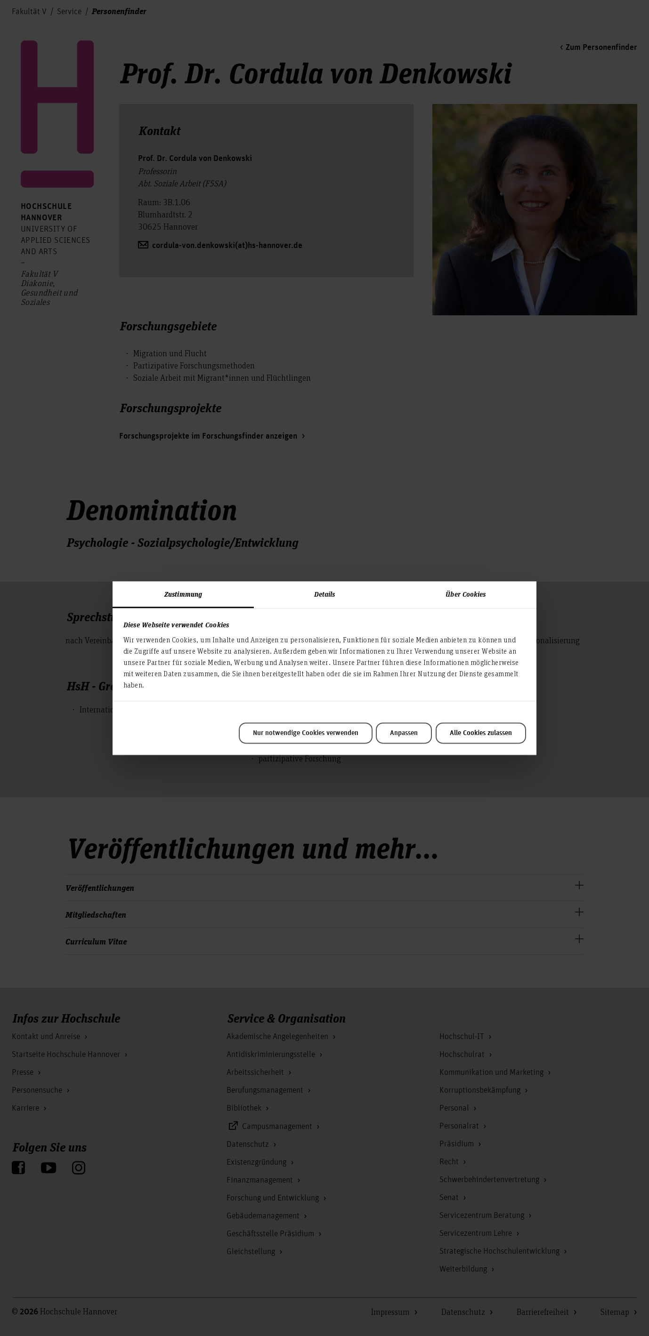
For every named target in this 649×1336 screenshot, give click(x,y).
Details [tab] (324, 594)
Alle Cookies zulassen (481, 733)
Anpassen (404, 733)
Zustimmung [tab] (183, 594)
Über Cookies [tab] (466, 594)
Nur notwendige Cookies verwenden (305, 733)
